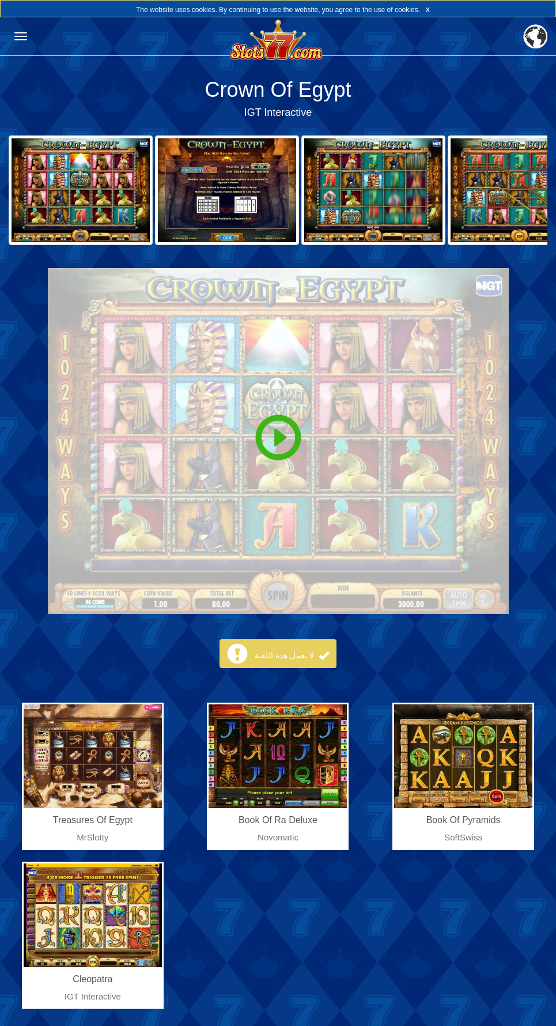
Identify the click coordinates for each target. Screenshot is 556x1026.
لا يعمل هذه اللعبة (292, 655)
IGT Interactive (278, 112)
